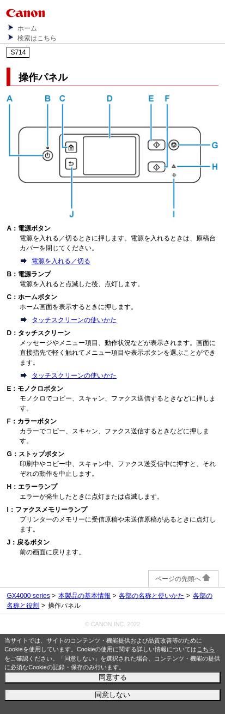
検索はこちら (37, 38)
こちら (206, 649)
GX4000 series (28, 596)
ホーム (27, 28)
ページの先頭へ (183, 579)
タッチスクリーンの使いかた (74, 320)
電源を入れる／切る (61, 261)
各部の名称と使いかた (151, 596)
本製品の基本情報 (84, 596)
